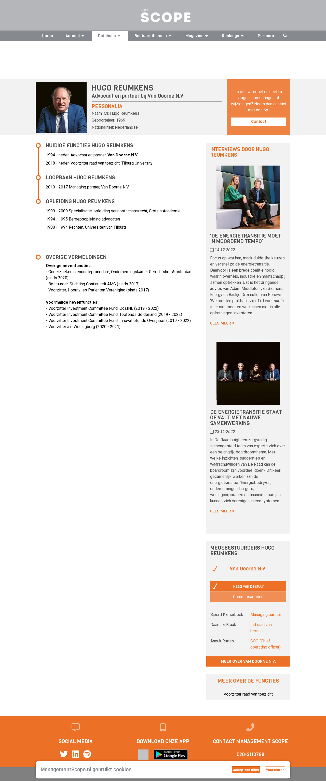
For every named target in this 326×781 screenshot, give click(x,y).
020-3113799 (250, 754)
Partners (266, 35)
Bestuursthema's (153, 35)
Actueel (75, 35)
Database (110, 35)
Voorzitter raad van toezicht (248, 694)
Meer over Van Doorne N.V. (248, 661)
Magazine (197, 35)
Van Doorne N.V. (166, 96)
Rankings (233, 35)
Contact (258, 121)
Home (47, 35)
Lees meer (222, 323)
